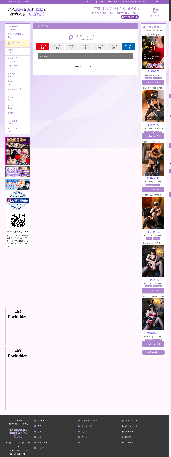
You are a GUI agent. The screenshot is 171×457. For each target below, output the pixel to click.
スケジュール (21, 43)
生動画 (19, 83)
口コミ (19, 98)
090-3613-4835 (18, 442)
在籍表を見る (153, 352)
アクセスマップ (19, 91)
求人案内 (19, 114)
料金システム (19, 67)
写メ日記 (19, 75)
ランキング (19, 59)
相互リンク (19, 130)
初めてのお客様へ (19, 36)
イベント (19, 106)
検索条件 (43, 56)
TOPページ (19, 28)
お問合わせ (19, 122)
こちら (17, 238)
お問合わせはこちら (131, 17)
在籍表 (19, 51)
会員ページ (155, 12)
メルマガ (42, 448)
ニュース (129, 442)
